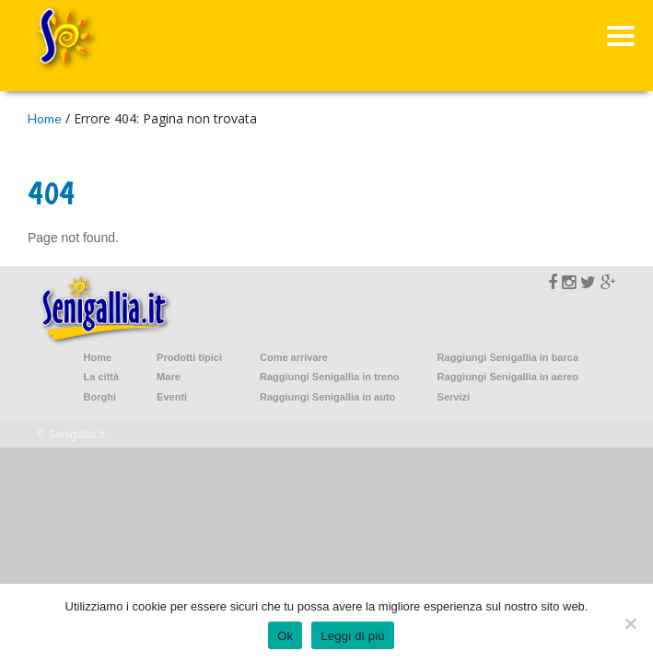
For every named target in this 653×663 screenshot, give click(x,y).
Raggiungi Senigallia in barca (507, 357)
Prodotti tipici (189, 357)
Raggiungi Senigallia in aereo (507, 376)
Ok (285, 636)
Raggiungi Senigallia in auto (327, 396)
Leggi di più (353, 636)
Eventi (172, 396)
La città (102, 376)
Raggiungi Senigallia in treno (330, 376)
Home (45, 118)
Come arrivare (294, 357)
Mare (169, 376)
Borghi (100, 396)
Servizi (453, 396)
